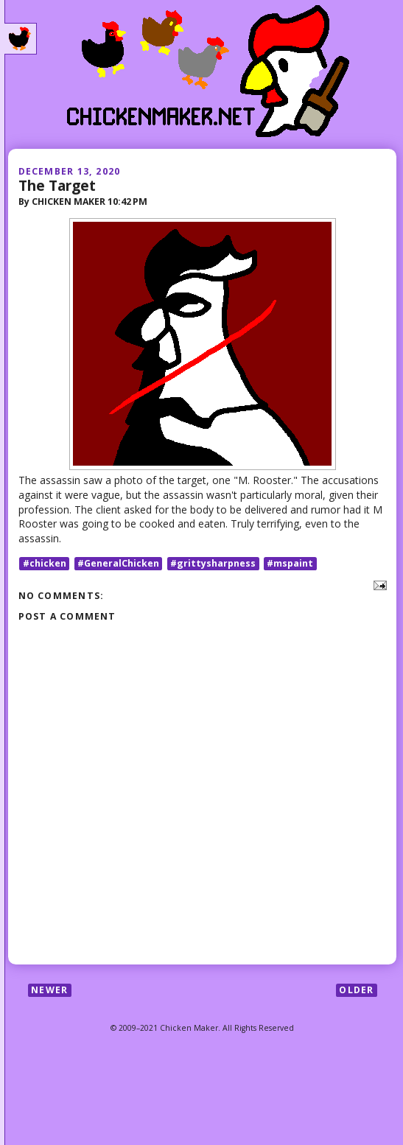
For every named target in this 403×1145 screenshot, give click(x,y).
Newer (49, 990)
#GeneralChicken (118, 563)
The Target (57, 185)
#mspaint (290, 563)
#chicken (44, 563)
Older (356, 990)
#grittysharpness (213, 563)
